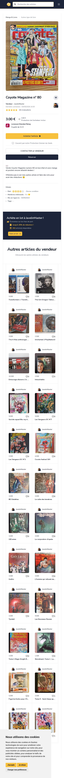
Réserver (32, 157)
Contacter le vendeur (32, 151)
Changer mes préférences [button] (17, 770)
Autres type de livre (28, 17)
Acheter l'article (32, 136)
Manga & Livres (11, 17)
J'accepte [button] (11, 765)
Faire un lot (15, 234)
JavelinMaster (19, 104)
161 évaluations (25, 110)
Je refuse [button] (22, 765)
